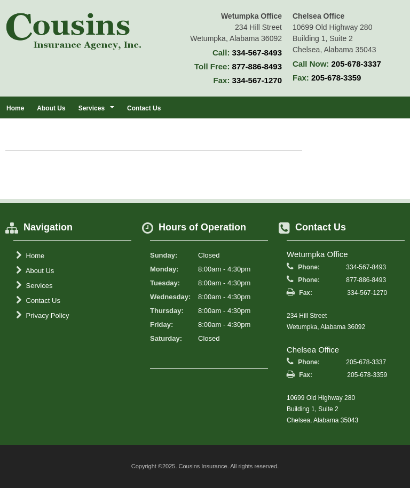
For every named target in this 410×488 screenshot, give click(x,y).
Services (34, 285)
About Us (51, 108)
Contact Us (144, 108)
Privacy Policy (42, 315)
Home (15, 108)
